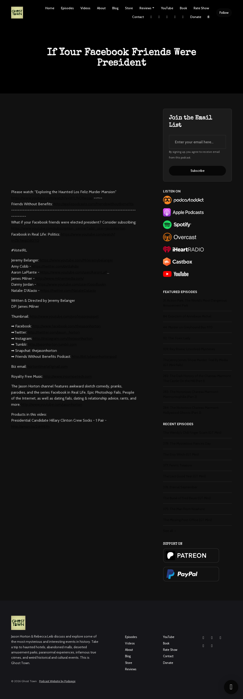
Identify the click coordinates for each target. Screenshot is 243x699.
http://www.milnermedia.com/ (60, 278)
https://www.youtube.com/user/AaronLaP (73, 272)
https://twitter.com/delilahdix (55, 266)
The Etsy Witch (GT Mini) (181, 454)
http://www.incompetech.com (68, 376)
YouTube (167, 8)
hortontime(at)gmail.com (48, 366)
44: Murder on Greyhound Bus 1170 (188, 327)
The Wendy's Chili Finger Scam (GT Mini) (192, 432)
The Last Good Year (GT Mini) (184, 476)
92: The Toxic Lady (176, 338)
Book (183, 8)
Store (129, 8)
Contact (138, 17)
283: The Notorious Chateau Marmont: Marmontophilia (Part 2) (191, 394)
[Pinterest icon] (212, 646)
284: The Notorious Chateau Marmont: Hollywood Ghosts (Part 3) (191, 410)
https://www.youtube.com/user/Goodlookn (71, 284)
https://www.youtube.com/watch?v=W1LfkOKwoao (52, 198)
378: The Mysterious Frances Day (187, 443)
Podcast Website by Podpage (57, 681)
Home (49, 8)
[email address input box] (197, 142)
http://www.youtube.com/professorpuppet (64, 316)
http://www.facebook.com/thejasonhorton (67, 326)
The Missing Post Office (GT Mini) (187, 520)
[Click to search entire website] (209, 17)
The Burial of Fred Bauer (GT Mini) (187, 498)
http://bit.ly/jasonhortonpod (94, 356)
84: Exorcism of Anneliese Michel (187, 316)
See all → (170, 531)
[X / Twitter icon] (203, 646)
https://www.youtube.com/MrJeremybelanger (76, 260)
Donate (195, 17)
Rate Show (201, 8)
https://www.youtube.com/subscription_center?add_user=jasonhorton (68, 228)
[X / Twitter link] (151, 17)
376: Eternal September (180, 487)
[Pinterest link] (183, 17)
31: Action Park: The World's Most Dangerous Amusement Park (195, 303)
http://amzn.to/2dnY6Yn (30, 426)
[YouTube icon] (220, 638)
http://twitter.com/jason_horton (54, 332)
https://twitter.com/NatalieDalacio (68, 290)
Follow (224, 12)
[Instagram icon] (203, 638)
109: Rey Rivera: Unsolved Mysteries (189, 349)
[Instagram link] (159, 17)
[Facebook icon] (212, 638)
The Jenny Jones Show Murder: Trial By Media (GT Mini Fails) (195, 362)
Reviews (145, 8)
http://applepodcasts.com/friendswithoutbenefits (94, 204)
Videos (85, 8)
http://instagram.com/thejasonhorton (63, 338)
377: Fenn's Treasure (177, 465)
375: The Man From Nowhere (184, 509)
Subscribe (198, 170)
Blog (115, 8)
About (101, 8)
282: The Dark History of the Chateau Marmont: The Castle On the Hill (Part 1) (197, 378)
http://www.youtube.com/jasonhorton (51, 404)
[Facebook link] (167, 17)
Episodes (67, 8)
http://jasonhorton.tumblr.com (52, 344)
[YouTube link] (175, 17)
